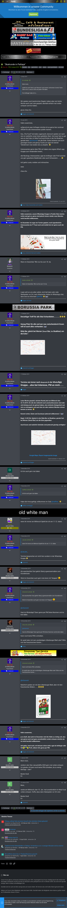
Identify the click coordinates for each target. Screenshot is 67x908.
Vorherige (6, 72)
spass (44, 67)
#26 (65, 374)
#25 (65, 314)
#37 (65, 758)
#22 (65, 211)
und (28, 114)
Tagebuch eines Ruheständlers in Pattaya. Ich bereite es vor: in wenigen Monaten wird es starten (34, 846)
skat (40, 67)
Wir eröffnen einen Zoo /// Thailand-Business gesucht (21, 854)
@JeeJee (24, 552)
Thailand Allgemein (10, 849)
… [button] (21, 72)
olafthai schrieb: (26, 489)
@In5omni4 (25, 608)
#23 (65, 259)
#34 (65, 621)
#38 (65, 782)
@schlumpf (34, 140)
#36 (65, 727)
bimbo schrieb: (26, 280)
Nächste (29, 72)
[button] (3, 1)
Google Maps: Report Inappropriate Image (43, 455)
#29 (65, 486)
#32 (65, 568)
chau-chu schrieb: (27, 624)
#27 (65, 396)
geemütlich (34, 67)
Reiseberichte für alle (11, 833)
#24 (65, 276)
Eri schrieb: (25, 80)
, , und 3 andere (32, 205)
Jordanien (10, 829)
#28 (65, 468)
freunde (25, 67)
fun (29, 67)
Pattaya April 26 (11, 837)
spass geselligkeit (52, 67)
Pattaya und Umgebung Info (13, 825)
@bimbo (40, 297)
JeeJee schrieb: (26, 540)
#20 (65, 77)
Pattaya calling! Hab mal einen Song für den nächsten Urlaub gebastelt (26, 821)
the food (61, 67)
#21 (65, 120)
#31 (65, 536)
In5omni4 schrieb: (27, 592)
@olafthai (54, 502)
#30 (65, 519)
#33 (65, 588)
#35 (65, 659)
